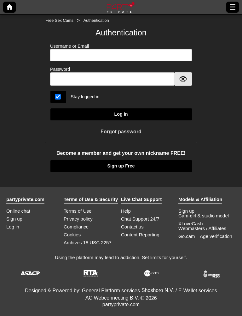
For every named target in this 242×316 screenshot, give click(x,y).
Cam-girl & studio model (203, 215)
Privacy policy (78, 219)
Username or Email (121, 53)
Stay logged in (85, 96)
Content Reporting (140, 234)
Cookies (72, 234)
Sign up (14, 219)
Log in (121, 114)
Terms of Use (77, 211)
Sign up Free (121, 165)
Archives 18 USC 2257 (88, 242)
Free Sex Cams (59, 20)
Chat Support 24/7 (140, 219)
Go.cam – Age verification (205, 236)
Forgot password (121, 131)
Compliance (76, 226)
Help (126, 211)
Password (60, 69)
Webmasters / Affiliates (202, 228)
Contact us (132, 226)
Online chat (18, 211)
